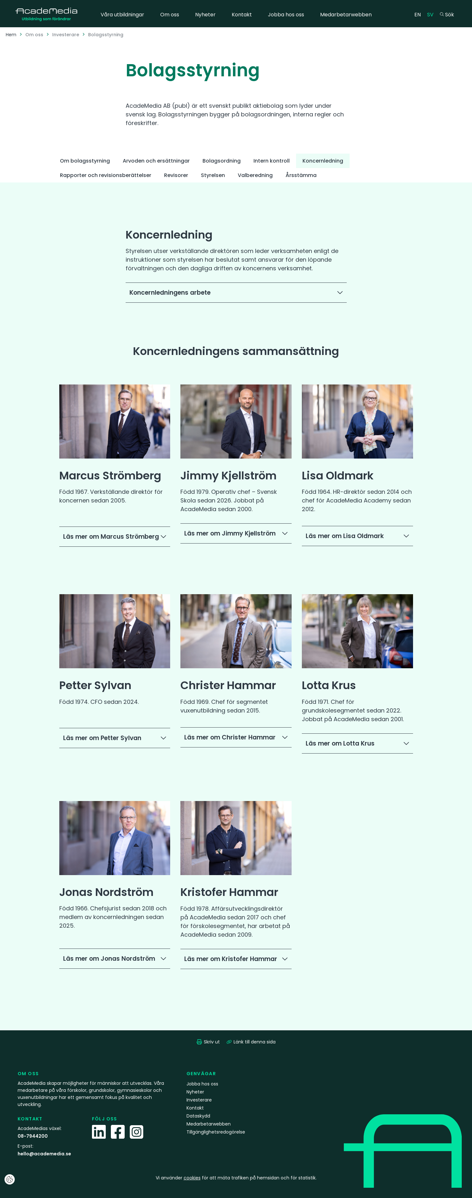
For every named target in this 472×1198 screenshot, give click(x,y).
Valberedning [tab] (255, 175)
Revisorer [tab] (176, 175)
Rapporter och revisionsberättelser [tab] (105, 175)
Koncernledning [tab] (322, 161)
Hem (11, 34)
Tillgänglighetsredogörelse (215, 1132)
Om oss (169, 14)
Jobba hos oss (286, 14)
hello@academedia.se (44, 1154)
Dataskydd (198, 1116)
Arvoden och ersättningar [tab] (156, 161)
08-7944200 (33, 1136)
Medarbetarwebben (346, 14)
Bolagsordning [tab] (222, 161)
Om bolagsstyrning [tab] (85, 161)
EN (419, 14)
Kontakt (242, 14)
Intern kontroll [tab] (271, 161)
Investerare (65, 34)
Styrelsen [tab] (213, 175)
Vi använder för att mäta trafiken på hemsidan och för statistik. (236, 1178)
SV (432, 14)
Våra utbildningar (122, 14)
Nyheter (205, 14)
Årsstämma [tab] (301, 175)
